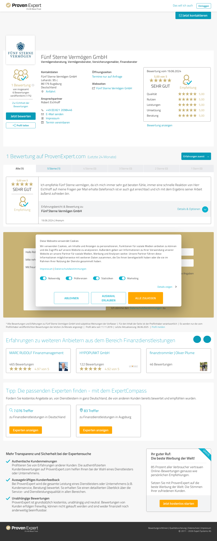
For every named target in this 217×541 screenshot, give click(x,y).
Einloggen (203, 6)
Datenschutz (193, 527)
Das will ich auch (183, 5)
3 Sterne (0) (125, 168)
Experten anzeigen (25, 430)
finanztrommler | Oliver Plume (172, 352)
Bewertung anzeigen (159, 125)
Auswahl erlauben (109, 300)
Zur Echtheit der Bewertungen (20, 104)
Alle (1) (20, 168)
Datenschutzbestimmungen (85, 270)
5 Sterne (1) (53, 168)
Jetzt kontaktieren (193, 15)
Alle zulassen (145, 300)
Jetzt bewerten (21, 116)
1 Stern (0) (196, 168)
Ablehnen (71, 300)
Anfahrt (50, 91)
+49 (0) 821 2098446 (59, 110)
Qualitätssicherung (177, 527)
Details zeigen (150, 288)
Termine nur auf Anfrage (107, 76)
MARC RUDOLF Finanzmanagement (36, 352)
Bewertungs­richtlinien (158, 527)
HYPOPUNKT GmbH (95, 352)
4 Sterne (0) (89, 168)
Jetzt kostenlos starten (178, 503)
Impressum (60, 270)
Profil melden (158, 327)
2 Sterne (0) (161, 168)
